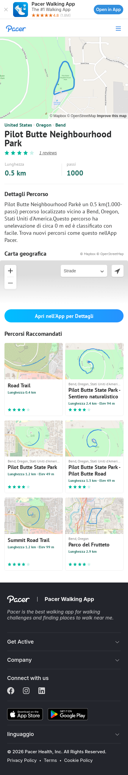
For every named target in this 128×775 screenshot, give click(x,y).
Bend (60, 125)
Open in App (108, 9)
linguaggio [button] (20, 734)
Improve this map (112, 116)
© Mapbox (58, 116)
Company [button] (19, 660)
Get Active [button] (20, 642)
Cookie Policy (78, 760)
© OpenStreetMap (82, 116)
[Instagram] (26, 691)
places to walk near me (86, 618)
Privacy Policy (22, 760)
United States (18, 125)
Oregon (43, 125)
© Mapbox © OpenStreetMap (102, 253)
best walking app (55, 612)
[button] (6, 9)
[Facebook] (10, 691)
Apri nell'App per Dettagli (64, 316)
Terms (50, 760)
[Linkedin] (41, 691)
